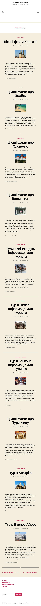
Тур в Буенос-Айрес (20, 524)
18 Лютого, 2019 (25, 528)
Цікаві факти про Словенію (20, 144)
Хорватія (10, 78)
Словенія (8, 181)
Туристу (23, 244)
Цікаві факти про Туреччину (20, 421)
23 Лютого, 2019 (25, 99)
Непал (12, 347)
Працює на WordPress (24, 603)
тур (7, 78)
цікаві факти (14, 78)
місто (11, 510)
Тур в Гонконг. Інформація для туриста (20, 365)
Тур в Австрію (20, 473)
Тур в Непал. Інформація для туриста (20, 309)
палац (13, 510)
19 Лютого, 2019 (25, 476)
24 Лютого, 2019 (25, 45)
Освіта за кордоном (8, 584)
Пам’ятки (18, 244)
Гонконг (8, 405)
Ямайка (14, 128)
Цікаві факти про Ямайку (20, 94)
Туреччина (10, 459)
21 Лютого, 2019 (25, 316)
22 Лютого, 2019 (25, 202)
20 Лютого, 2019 (25, 426)
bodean (17, 45)
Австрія (8, 510)
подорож (14, 562)
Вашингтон (9, 235)
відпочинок (9, 347)
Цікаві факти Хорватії (20, 42)
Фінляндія (13, 291)
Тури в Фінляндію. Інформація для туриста (20, 252)
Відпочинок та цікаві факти (20, 2)
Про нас (4, 586)
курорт (8, 291)
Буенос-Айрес (9, 562)
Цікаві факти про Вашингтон (20, 197)
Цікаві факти (20, 37)
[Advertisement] (20, 14)
